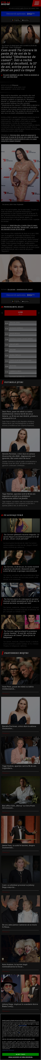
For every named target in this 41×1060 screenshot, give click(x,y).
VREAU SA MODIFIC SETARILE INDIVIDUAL (20, 1057)
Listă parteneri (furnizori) (8, 1050)
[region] (20, 1037)
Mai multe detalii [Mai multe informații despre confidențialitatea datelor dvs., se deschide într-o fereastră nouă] (23, 1025)
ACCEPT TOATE (20, 1054)
